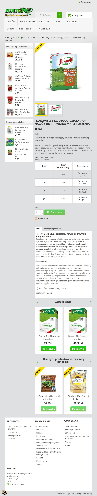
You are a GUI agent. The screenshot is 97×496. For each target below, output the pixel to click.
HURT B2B (44, 28)
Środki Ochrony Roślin (35, 21)
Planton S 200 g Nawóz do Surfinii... (22, 100)
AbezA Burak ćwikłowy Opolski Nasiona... (22, 88)
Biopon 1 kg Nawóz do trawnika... (49, 337)
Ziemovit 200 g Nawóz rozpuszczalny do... (21, 153)
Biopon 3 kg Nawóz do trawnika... (78, 337)
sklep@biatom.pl (17, 484)
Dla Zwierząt (73, 21)
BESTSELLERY (26, 28)
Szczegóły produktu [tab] (53, 229)
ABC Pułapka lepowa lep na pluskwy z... (21, 54)
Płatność (39, 433)
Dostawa (40, 429)
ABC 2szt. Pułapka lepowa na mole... (23, 77)
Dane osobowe (71, 426)
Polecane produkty (15, 122)
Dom (57, 21)
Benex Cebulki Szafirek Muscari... (23, 140)
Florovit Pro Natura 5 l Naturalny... (49, 398)
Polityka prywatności (45, 439)
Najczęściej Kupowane (17, 46)
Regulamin (40, 436)
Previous (36, 301)
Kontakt (39, 458)
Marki (10, 28)
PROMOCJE (12, 432)
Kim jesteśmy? (42, 426)
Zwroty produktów (72, 429)
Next (89, 301)
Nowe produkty (14, 435)
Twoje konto (71, 421)
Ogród (11, 21)
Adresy (68, 442)
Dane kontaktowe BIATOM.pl (48, 448)
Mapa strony (41, 461)
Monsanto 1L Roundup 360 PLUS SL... (21, 66)
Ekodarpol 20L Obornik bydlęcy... (79, 398)
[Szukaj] (49, 15)
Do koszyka (54, 212)
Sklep (38, 464)
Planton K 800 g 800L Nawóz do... (22, 110)
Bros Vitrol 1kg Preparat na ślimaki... (21, 130)
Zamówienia (70, 433)
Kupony (68, 445)
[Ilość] (38, 212)
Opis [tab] (38, 229)
